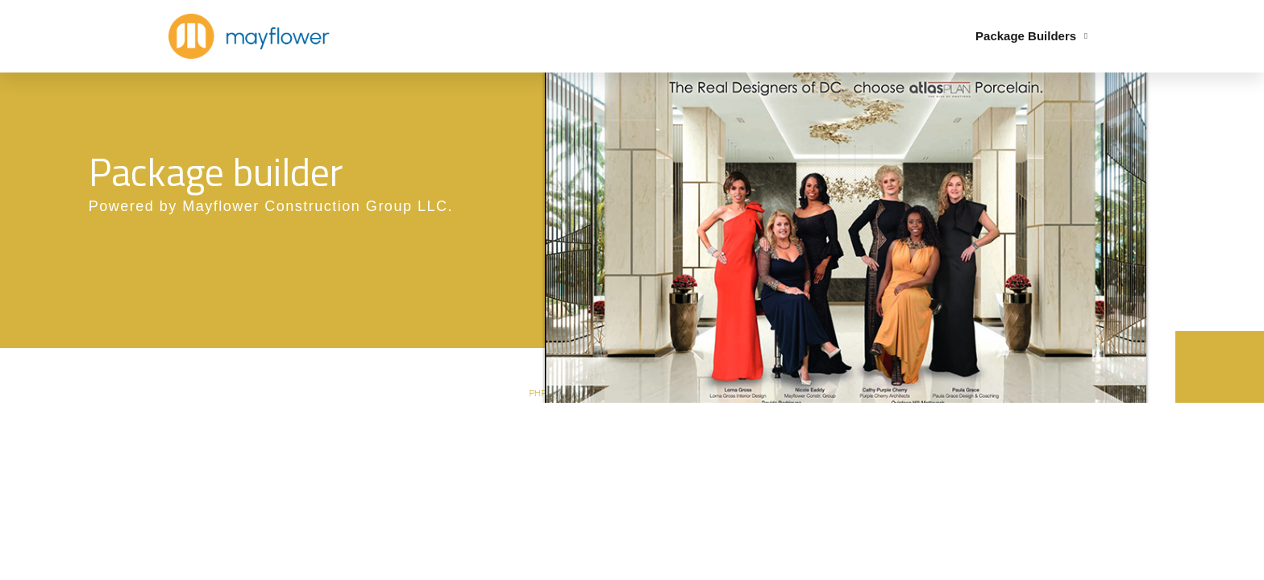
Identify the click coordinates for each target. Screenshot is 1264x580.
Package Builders (1031, 36)
